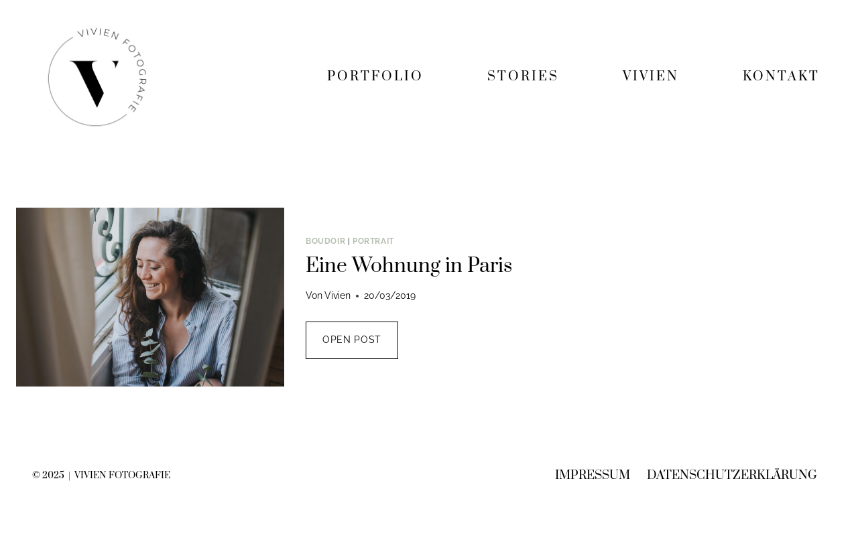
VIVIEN (651, 76)
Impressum (592, 475)
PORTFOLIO (375, 76)
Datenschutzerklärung (732, 475)
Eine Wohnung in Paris (409, 266)
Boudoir (325, 241)
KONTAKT (781, 76)
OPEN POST (360, 345)
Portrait (373, 241)
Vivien (337, 295)
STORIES (523, 76)
